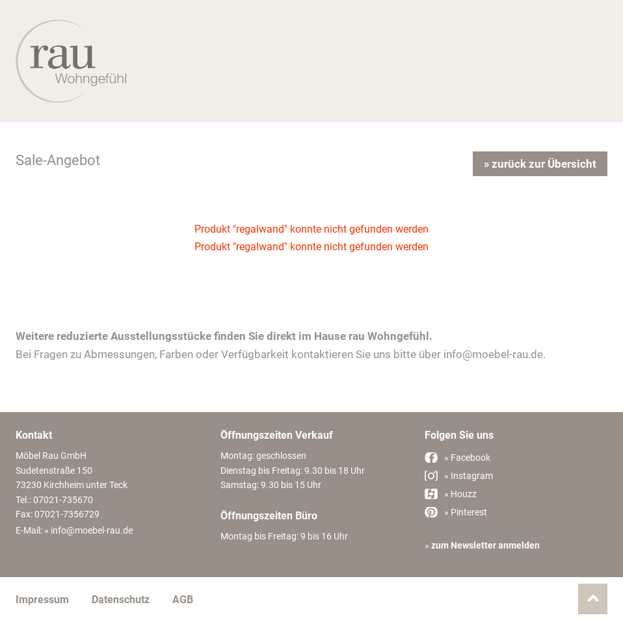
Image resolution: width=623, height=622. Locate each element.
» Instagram (468, 476)
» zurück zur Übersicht (540, 163)
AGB (182, 599)
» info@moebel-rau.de (88, 530)
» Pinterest (465, 512)
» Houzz (460, 494)
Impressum (42, 599)
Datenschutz (121, 599)
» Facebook (467, 457)
